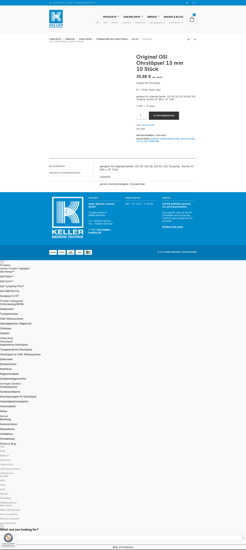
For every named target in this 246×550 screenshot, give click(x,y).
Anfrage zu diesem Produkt (64, 173)
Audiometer (7, 309)
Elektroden (6, 359)
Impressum (127, 23)
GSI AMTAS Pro (9, 291)
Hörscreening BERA (12, 304)
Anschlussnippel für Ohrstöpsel (18, 397)
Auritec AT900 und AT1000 (165, 139)
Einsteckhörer (8, 364)
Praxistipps (5, 498)
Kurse (3, 485)
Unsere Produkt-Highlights (15, 269)
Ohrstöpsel (85, 39)
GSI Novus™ (7, 272)
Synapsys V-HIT (9, 296)
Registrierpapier (9, 374)
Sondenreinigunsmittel (13, 379)
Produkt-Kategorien (11, 301)
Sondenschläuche (10, 392)
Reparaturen (7, 429)
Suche (243, 538)
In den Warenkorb (164, 116)
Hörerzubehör (8, 406)
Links (2, 490)
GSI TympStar (151, 142)
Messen (4, 494)
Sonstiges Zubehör (10, 384)
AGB (105, 23)
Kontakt (4, 476)
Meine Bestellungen (10, 510)
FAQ (97, 23)
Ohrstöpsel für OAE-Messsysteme (20, 355)
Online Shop (131, 17)
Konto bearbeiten (9, 515)
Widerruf (115, 23)
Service (152, 17)
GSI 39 (135, 39)
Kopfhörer (6, 369)
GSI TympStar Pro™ (12, 286)
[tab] (71, 167)
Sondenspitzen (8, 387)
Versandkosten (148, 125)
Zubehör (70, 39)
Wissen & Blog (173, 17)
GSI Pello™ (6, 277)
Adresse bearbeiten (10, 519)
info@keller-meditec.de (84, 3)
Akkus (3, 411)
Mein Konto (6, 506)
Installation (6, 434)
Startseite (55, 39)
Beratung (5, 419)
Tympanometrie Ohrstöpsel (112, 39)
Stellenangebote (8, 503)
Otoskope (5, 329)
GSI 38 (183, 139)
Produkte (109, 17)
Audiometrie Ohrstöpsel (14, 345)
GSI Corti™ (6, 282)
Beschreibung (57, 167)
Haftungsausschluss (157, 23)
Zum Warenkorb (8, 523)
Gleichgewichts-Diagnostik (16, 324)
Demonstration (8, 424)
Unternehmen (174, 23)
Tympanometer (9, 314)
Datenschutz (140, 23)
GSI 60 (139, 142)
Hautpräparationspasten (14, 402)
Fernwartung (7, 439)
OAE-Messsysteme (11, 319)
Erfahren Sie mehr (172, 227)
